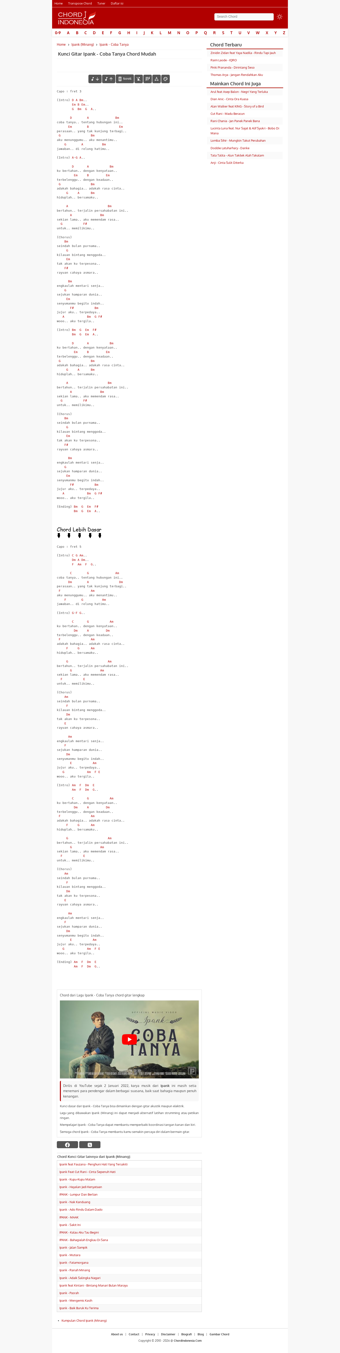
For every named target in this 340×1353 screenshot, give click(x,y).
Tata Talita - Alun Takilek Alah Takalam (237, 155)
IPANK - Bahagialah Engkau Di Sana (83, 1240)
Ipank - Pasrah (69, 1293)
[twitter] (89, 1144)
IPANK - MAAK (69, 1217)
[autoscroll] (125, 78)
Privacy (150, 1334)
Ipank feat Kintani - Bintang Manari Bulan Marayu (93, 1285)
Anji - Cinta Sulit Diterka (227, 162)
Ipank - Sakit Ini (70, 1225)
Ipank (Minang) (82, 44)
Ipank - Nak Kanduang (74, 1202)
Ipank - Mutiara (69, 1255)
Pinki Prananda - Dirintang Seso (233, 67)
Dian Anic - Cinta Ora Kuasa (229, 99)
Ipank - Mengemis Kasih (75, 1300)
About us (117, 1334)
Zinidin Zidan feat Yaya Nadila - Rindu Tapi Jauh (243, 53)
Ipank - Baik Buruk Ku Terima (79, 1308)
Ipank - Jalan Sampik (73, 1247)
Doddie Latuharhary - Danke (230, 148)
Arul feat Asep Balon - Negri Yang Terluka (239, 92)
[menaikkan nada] (108, 79)
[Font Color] (165, 79)
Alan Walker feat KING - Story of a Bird (237, 106)
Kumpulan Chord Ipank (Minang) (84, 1320)
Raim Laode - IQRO (224, 60)
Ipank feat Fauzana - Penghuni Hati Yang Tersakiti (93, 1164)
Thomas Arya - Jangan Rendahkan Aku (237, 75)
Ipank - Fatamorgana (73, 1262)
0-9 (58, 32)
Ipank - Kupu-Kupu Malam (77, 1179)
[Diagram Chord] (147, 79)
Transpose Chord (80, 3)
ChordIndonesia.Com (188, 1340)
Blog (201, 1334)
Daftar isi (117, 3)
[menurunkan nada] (95, 79)
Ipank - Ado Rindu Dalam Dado (81, 1209)
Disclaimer (168, 1334)
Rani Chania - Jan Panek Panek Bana (235, 121)
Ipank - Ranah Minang (74, 1270)
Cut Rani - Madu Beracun (228, 113)
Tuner (101, 3)
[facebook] (67, 1144)
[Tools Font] (156, 79)
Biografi (186, 1334)
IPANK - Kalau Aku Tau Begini (79, 1232)
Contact (134, 1334)
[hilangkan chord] (138, 79)
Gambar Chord (219, 1334)
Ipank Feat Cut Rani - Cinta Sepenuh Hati (87, 1172)
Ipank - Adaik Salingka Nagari (79, 1278)
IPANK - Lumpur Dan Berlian (78, 1194)
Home (58, 3)
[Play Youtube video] (129, 1039)
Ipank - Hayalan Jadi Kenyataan (80, 1187)
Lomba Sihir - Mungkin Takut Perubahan (238, 140)
